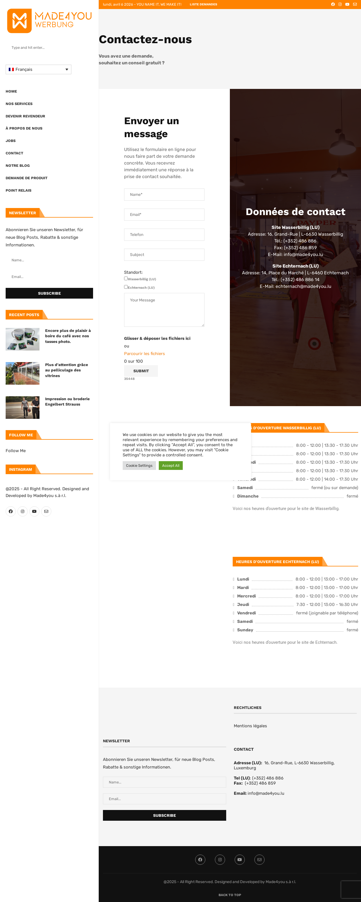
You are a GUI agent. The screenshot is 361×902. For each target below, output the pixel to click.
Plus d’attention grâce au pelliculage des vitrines (66, 370)
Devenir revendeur (25, 116)
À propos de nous (24, 128)
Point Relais (18, 190)
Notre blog (18, 165)
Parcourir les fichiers (144, 353)
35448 (129, 379)
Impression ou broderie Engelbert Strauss (67, 402)
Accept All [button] (170, 465)
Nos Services (19, 104)
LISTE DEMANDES (203, 4)
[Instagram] (22, 511)
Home (11, 91)
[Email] (46, 511)
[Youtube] (34, 511)
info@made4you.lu (266, 793)
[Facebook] (11, 511)
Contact (14, 153)
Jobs (11, 141)
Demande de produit (26, 178)
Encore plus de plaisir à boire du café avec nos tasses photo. (68, 336)
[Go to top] (230, 894)
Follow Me (16, 450)
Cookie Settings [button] (139, 465)
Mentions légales (250, 725)
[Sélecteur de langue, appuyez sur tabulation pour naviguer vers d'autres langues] (38, 69)
